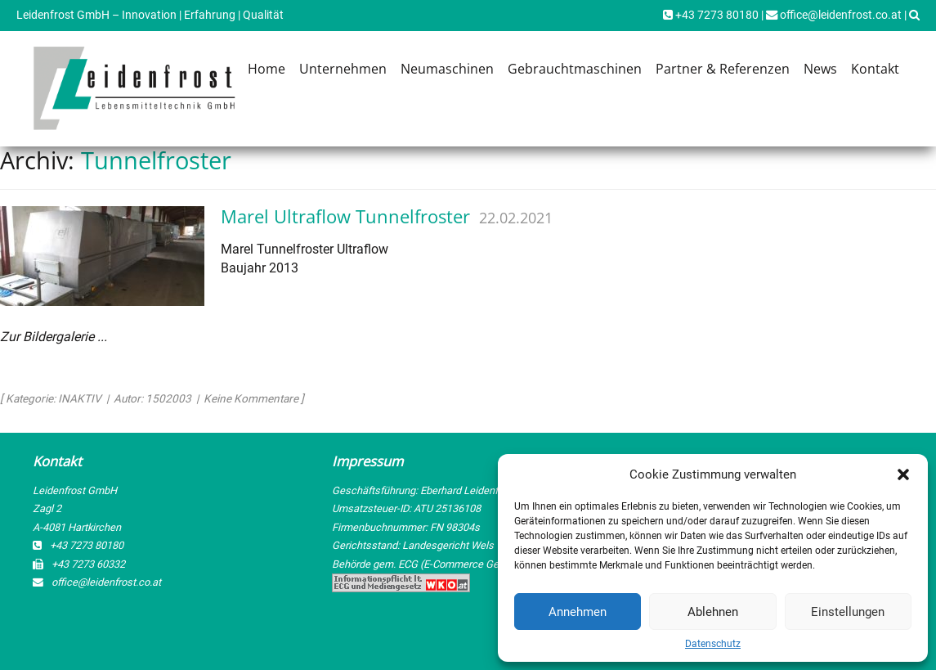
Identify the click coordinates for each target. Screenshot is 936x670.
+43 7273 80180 (711, 15)
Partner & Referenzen (723, 69)
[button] (903, 474)
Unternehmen (343, 69)
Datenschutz (713, 644)
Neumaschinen (447, 69)
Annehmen (578, 612)
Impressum (367, 461)
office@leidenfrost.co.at (834, 15)
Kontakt (875, 69)
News (820, 69)
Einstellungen (847, 612)
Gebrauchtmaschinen (575, 69)
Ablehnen (712, 612)
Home (266, 69)
